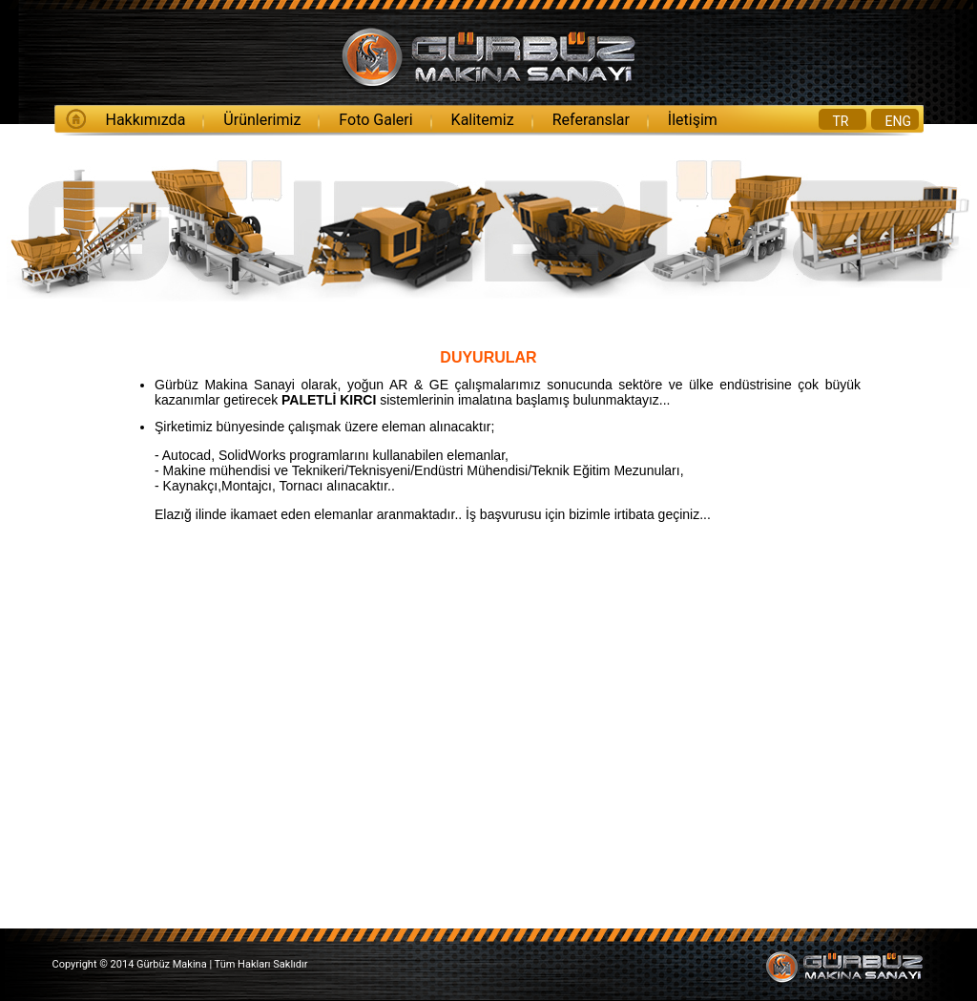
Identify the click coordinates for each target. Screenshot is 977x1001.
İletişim (692, 120)
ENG (898, 121)
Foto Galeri (375, 120)
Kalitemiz (482, 120)
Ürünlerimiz (262, 120)
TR (841, 121)
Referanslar (591, 120)
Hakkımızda (146, 120)
